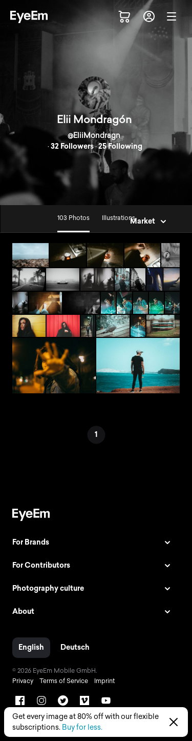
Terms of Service (63, 681)
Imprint (104, 681)
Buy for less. (82, 727)
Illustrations (118, 218)
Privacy (22, 681)
